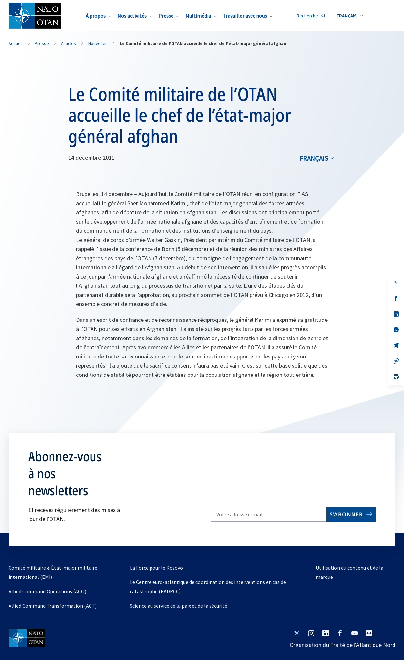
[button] (349, 16)
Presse (165, 15)
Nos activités (132, 15)
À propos (96, 15)
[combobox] (349, 16)
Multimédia (198, 15)
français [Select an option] (314, 158)
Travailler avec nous (245, 15)
